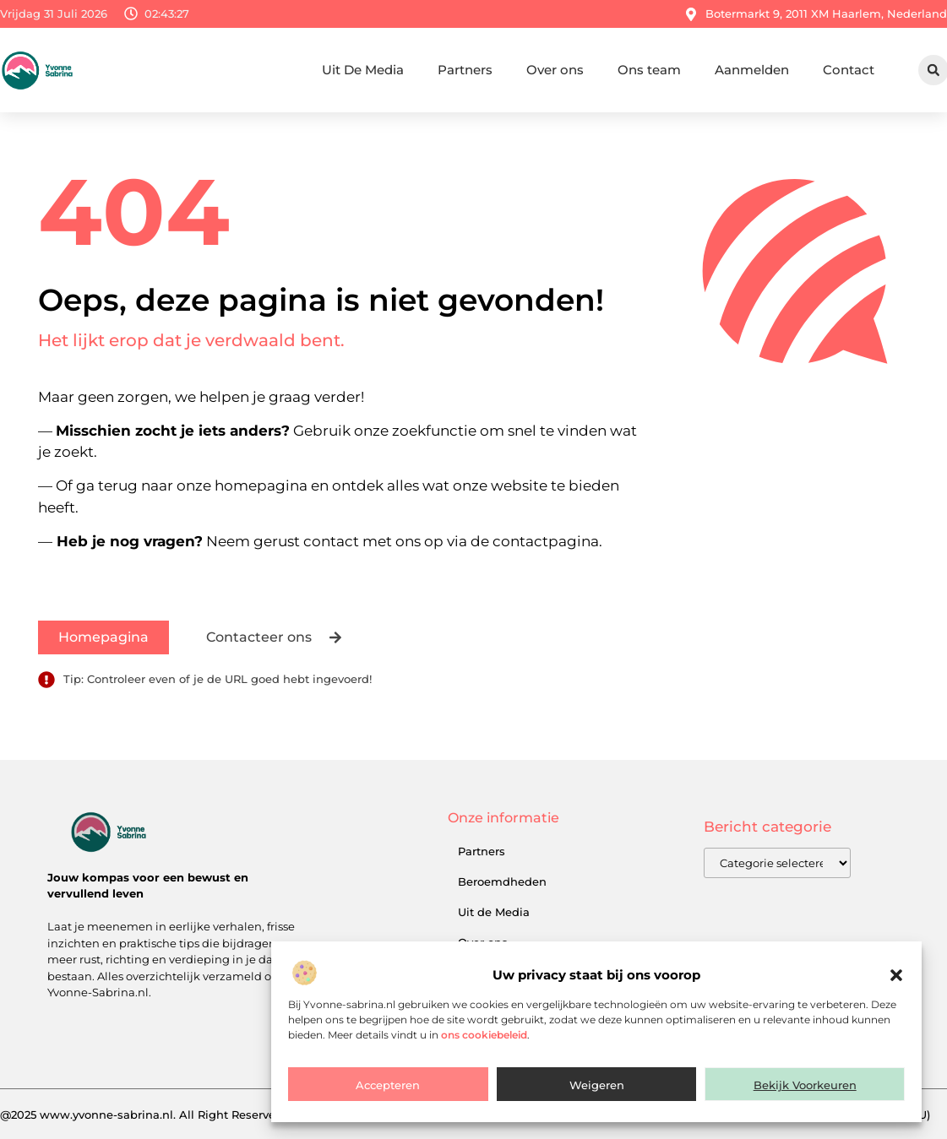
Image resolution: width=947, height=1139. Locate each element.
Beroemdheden (502, 881)
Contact (848, 70)
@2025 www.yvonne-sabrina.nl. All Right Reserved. (143, 1114)
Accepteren (388, 1085)
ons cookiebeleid (484, 1034)
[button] (896, 975)
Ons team (649, 70)
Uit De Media (363, 70)
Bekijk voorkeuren (805, 1085)
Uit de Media (494, 912)
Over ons (555, 70)
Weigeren (596, 1085)
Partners (465, 70)
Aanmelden (752, 70)
